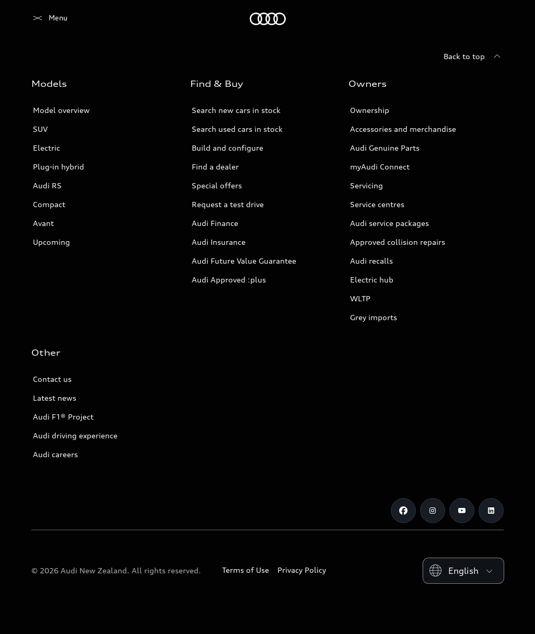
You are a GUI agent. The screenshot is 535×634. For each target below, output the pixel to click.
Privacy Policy (301, 569)
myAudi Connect (380, 166)
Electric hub (371, 279)
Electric (46, 147)
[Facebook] (403, 510)
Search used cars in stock (237, 128)
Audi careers (55, 454)
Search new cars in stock (236, 110)
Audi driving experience (75, 435)
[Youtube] (461, 510)
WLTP (360, 298)
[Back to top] (474, 56)
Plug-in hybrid (58, 166)
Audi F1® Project (63, 416)
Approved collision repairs (397, 241)
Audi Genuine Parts (385, 147)
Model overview (61, 110)
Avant (43, 223)
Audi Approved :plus (229, 279)
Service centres (377, 204)
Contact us (52, 379)
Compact (49, 204)
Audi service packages (389, 223)
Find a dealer (215, 166)
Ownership (369, 110)
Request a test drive (228, 204)
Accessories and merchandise (403, 128)
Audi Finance (215, 223)
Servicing (366, 185)
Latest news (54, 397)
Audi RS (47, 185)
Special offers (217, 185)
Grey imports (373, 317)
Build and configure (227, 147)
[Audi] (49, 19)
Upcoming (51, 241)
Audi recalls (371, 260)
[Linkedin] (491, 510)
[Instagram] (432, 510)
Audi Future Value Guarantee (244, 260)
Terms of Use (245, 569)
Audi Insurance (219, 241)
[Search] (491, 18)
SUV (40, 128)
